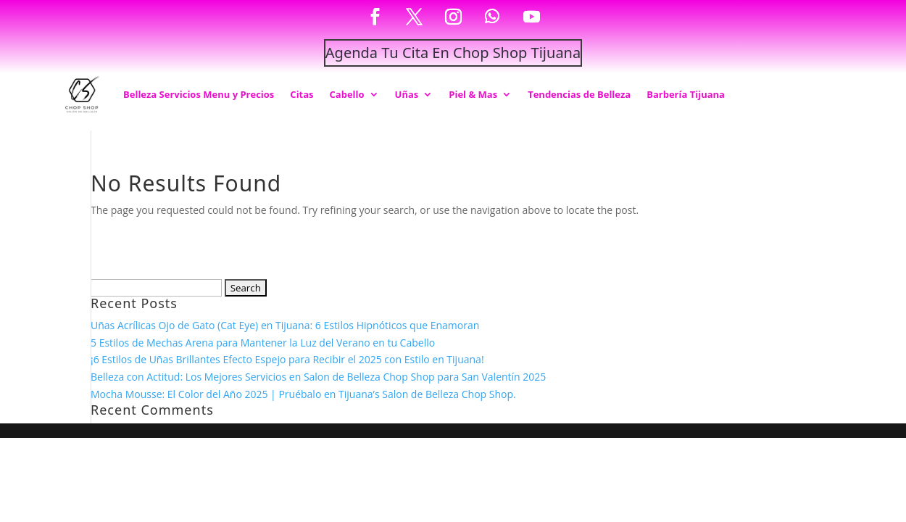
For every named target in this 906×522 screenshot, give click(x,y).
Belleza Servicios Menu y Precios (198, 94)
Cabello (347, 94)
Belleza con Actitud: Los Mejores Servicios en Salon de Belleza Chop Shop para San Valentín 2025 (318, 377)
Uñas (407, 94)
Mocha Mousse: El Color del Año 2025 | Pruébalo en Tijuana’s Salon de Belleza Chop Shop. (303, 394)
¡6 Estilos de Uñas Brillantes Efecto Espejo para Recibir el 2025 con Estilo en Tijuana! (287, 359)
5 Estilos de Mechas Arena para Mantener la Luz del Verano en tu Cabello (263, 342)
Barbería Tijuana (686, 94)
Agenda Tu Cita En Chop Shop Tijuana (453, 52)
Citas (301, 94)
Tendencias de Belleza (579, 94)
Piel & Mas (473, 94)
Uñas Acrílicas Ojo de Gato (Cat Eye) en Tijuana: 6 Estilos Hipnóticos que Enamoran (285, 325)
